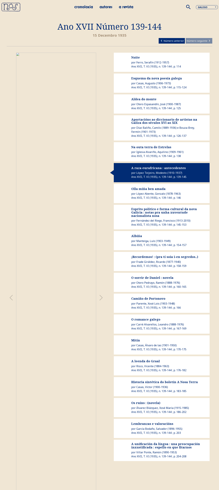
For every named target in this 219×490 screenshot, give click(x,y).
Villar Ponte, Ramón (148, 452)
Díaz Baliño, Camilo (148, 128)
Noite (135, 57)
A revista (126, 7)
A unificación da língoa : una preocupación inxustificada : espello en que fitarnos (165, 445)
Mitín (135, 340)
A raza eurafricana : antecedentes (158, 168)
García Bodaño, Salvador (151, 429)
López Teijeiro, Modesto (151, 173)
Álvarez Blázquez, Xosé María (154, 408)
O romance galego (145, 319)
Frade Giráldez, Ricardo (150, 262)
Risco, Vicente (145, 366)
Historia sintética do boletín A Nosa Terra (164, 382)
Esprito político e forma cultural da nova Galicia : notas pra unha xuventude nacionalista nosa (164, 212)
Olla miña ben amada (148, 189)
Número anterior (172, 41)
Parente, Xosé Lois (148, 303)
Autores (105, 7)
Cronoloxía (83, 7)
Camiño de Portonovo (148, 298)
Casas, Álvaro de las (148, 345)
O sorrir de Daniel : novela (152, 278)
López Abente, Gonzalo (150, 194)
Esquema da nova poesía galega (156, 78)
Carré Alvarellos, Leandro (152, 324)
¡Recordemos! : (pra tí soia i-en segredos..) (164, 257)
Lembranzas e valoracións (152, 424)
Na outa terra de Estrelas (151, 147)
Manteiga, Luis (145, 241)
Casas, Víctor (144, 387)
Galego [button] (202, 7)
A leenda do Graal (145, 361)
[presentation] (11, 298)
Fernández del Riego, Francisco (155, 220)
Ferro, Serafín (145, 62)
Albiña (136, 236)
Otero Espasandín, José (150, 104)
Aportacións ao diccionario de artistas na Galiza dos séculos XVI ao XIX (164, 121)
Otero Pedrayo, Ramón (150, 283)
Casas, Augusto (145, 83)
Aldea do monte (143, 99)
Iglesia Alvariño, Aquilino (152, 152)
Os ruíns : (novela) (145, 403)
